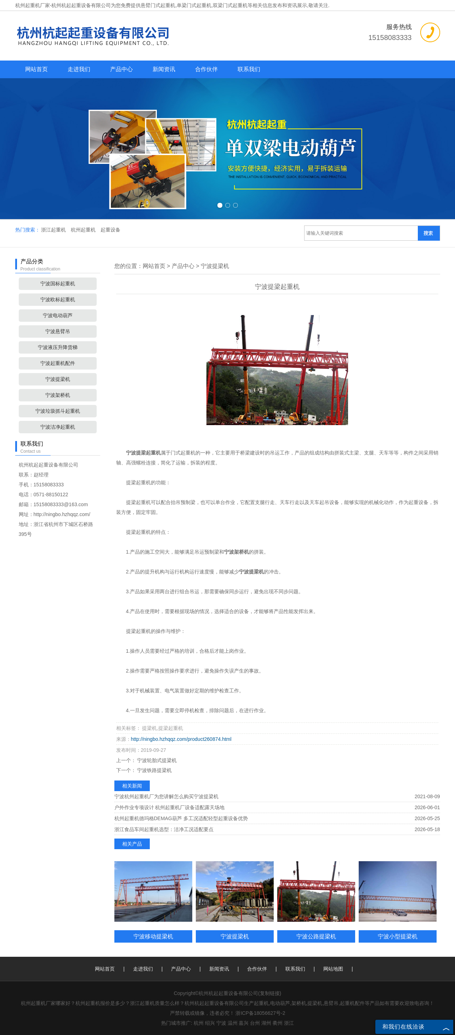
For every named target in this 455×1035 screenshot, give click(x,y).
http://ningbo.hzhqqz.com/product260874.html (181, 739)
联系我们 (249, 69)
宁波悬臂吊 (57, 331)
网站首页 (36, 69)
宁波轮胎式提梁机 (156, 760)
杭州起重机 (84, 230)
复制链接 (270, 993)
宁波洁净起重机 (57, 427)
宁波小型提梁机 (397, 936)
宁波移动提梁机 (153, 936)
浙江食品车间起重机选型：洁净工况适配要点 (164, 829)
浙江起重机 (54, 230)
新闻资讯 (164, 69)
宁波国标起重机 (57, 283)
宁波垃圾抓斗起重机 (57, 411)
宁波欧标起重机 (57, 299)
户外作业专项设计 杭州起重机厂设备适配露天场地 (169, 807)
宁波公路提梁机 (316, 936)
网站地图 (333, 969)
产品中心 (121, 69)
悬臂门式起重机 (158, 5)
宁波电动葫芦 (58, 315)
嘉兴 (244, 1023)
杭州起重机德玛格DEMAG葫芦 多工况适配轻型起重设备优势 (181, 818)
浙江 (289, 1023)
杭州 (199, 1023)
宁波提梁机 (57, 379)
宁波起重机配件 (57, 363)
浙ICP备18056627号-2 (260, 1013)
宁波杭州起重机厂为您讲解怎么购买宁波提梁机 (166, 796)
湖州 (266, 1023)
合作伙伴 (206, 69)
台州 (255, 1023)
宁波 (221, 1023)
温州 (233, 1023)
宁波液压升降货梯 (58, 347)
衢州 (278, 1023)
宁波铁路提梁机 (154, 770)
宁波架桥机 (57, 395)
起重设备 (110, 230)
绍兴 (210, 1023)
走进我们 (79, 69)
